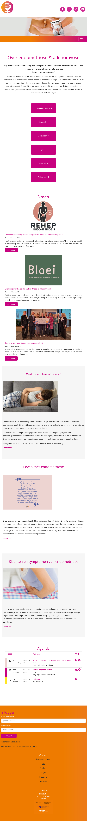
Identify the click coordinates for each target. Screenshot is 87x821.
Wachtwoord (6, 726)
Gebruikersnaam (7, 716)
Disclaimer (43, 777)
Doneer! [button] (43, 122)
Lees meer (7, 448)
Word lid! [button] (43, 163)
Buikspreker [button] (43, 177)
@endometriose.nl (43, 759)
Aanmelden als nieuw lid (10, 742)
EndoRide (36, 679)
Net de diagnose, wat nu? (43, 670)
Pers (43, 763)
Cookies (43, 781)
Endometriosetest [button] (44, 108)
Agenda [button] (43, 149)
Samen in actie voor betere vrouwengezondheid (24, 343)
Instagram (43, 772)
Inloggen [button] (9, 735)
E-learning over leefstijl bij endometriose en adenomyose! (28, 289)
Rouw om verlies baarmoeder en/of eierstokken (52, 660)
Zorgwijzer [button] (43, 136)
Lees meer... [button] (11, 250)
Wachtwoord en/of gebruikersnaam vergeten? (19, 746)
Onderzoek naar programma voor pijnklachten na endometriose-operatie (34, 234)
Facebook (43, 768)
